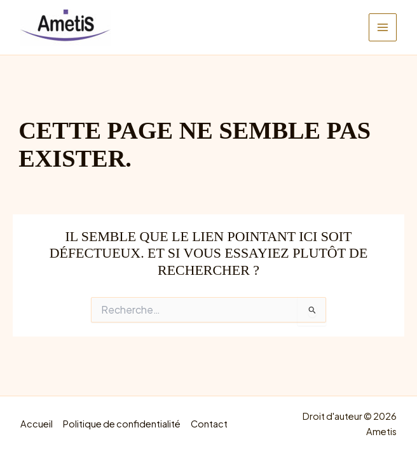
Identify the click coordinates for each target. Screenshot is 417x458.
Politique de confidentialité (122, 423)
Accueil (36, 423)
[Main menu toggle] (383, 27)
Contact (209, 423)
